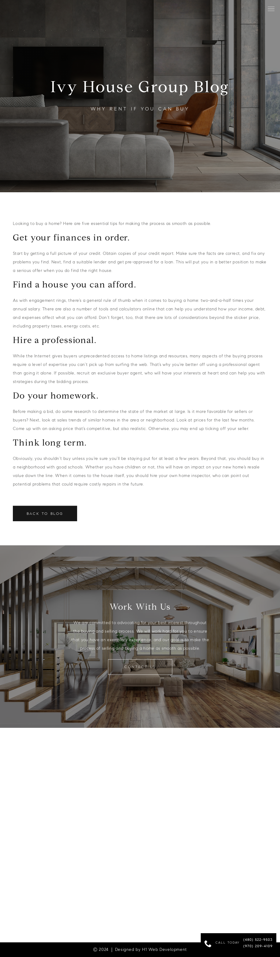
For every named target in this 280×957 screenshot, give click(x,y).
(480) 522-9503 (258, 940)
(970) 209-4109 (258, 946)
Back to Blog (45, 515)
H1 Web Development (164, 949)
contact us (140, 668)
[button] (271, 9)
